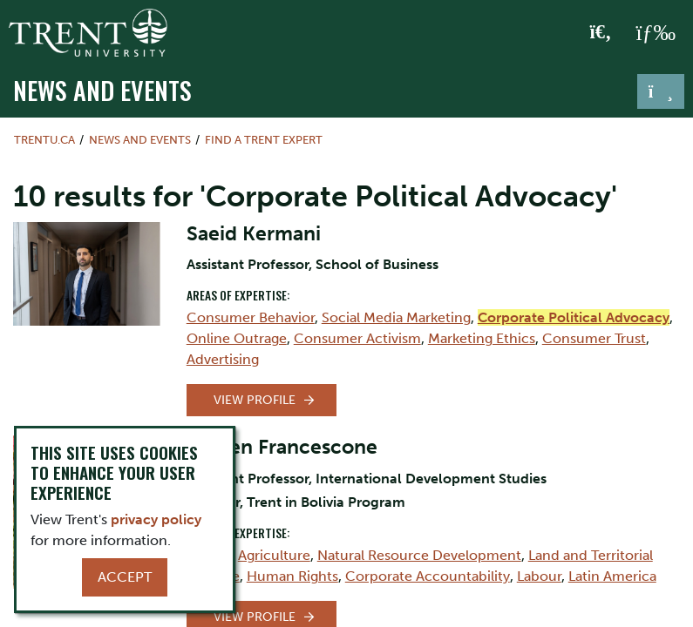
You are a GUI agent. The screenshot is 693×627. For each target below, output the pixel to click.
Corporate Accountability (427, 576)
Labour (539, 576)
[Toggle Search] (601, 33)
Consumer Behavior (251, 317)
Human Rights (292, 576)
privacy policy (156, 519)
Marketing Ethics (481, 338)
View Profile (255, 400)
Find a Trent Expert (264, 139)
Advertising (223, 359)
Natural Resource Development (419, 555)
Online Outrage (237, 338)
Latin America (612, 576)
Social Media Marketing (396, 317)
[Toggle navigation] (660, 91)
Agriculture (274, 555)
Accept (125, 577)
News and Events (102, 89)
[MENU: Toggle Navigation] (655, 33)
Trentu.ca (44, 139)
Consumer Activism (357, 338)
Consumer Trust (594, 338)
